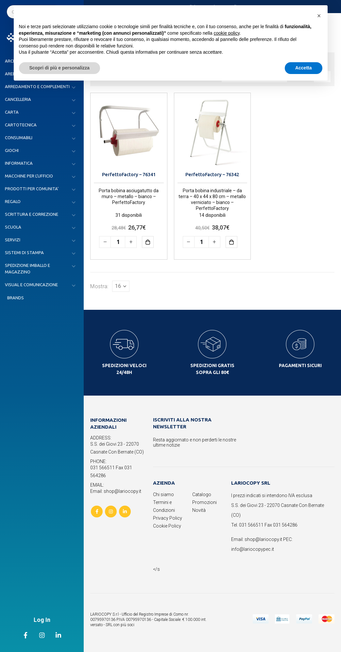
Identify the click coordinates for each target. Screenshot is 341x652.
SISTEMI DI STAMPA (24, 252)
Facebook (97, 511)
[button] (319, 15)
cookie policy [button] (226, 33)
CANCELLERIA (18, 99)
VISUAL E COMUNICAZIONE (31, 284)
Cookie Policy (167, 526)
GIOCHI (12, 150)
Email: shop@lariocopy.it (115, 491)
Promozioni (204, 502)
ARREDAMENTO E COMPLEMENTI (37, 86)
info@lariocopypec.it (252, 549)
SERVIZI (12, 239)
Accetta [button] (303, 67)
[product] (129, 131)
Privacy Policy (167, 518)
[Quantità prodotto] (118, 242)
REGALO (13, 201)
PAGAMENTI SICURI (300, 365)
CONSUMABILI (18, 137)
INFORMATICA (19, 163)
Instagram (111, 511)
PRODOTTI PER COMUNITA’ (32, 188)
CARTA (12, 112)
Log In (42, 619)
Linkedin (125, 511)
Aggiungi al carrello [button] (152, 242)
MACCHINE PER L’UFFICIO (29, 176)
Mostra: (99, 286)
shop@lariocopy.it (263, 539)
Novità (199, 510)
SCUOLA (13, 227)
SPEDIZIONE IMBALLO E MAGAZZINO (27, 268)
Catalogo (201, 494)
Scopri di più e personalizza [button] (59, 67)
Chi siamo (163, 494)
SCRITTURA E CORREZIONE (31, 214)
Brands (15, 297)
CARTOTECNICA (21, 124)
